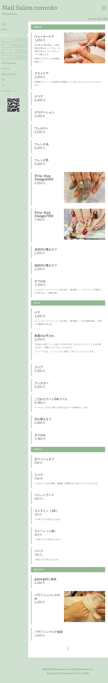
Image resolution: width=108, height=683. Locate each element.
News (4, 30)
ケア (37, 312)
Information (8, 74)
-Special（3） (9, 57)
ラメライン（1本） (46, 511)
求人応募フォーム (9, 91)
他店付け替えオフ (45, 265)
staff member (9, 63)
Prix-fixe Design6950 (43, 178)
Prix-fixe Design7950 (43, 215)
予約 (3, 80)
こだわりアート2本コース (50, 399)
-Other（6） (9, 52)
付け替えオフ (42, 419)
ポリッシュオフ (44, 459)
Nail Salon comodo (29, 8)
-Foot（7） (8, 46)
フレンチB (41, 160)
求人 (3, 86)
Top (3, 24)
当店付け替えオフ (45, 249)
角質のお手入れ (44, 336)
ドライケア (41, 73)
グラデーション (44, 112)
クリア (38, 96)
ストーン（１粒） (45, 531)
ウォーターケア (44, 37)
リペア (38, 475)
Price (4, 35)
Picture (5, 69)
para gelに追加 (45, 579)
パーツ (38, 551)
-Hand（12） (9, 40)
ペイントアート (44, 495)
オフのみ (40, 281)
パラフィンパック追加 (48, 632)
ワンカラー (41, 128)
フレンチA (41, 144)
